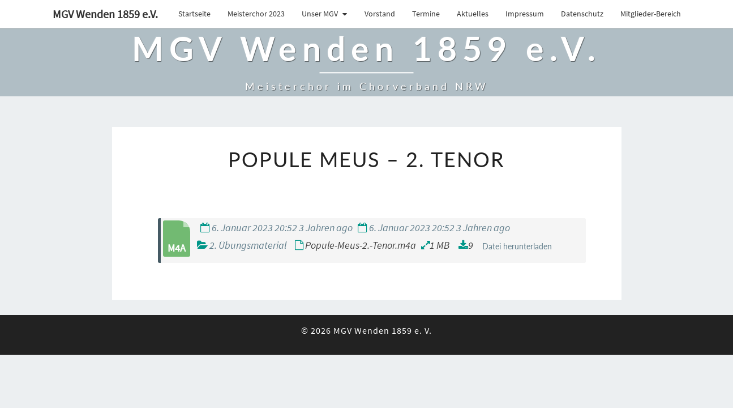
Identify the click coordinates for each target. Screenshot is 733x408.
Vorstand (380, 13)
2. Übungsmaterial (247, 272)
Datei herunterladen (517, 273)
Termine (426, 13)
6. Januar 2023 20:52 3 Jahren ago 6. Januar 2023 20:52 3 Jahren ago (355, 254)
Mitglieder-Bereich (650, 13)
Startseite (194, 13)
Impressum (524, 13)
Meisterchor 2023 (256, 13)
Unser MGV (320, 13)
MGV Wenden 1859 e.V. (105, 14)
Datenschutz (582, 13)
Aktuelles (472, 13)
